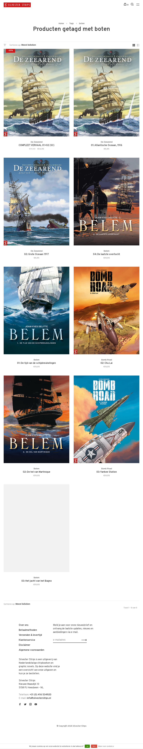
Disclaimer (24, 645)
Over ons (23, 625)
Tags (71, 23)
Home (61, 23)
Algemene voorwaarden (31, 650)
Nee (94, 746)
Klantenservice (27, 640)
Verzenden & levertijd (30, 635)
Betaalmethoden (28, 630)
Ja (87, 746)
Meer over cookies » (106, 746)
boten (82, 23)
